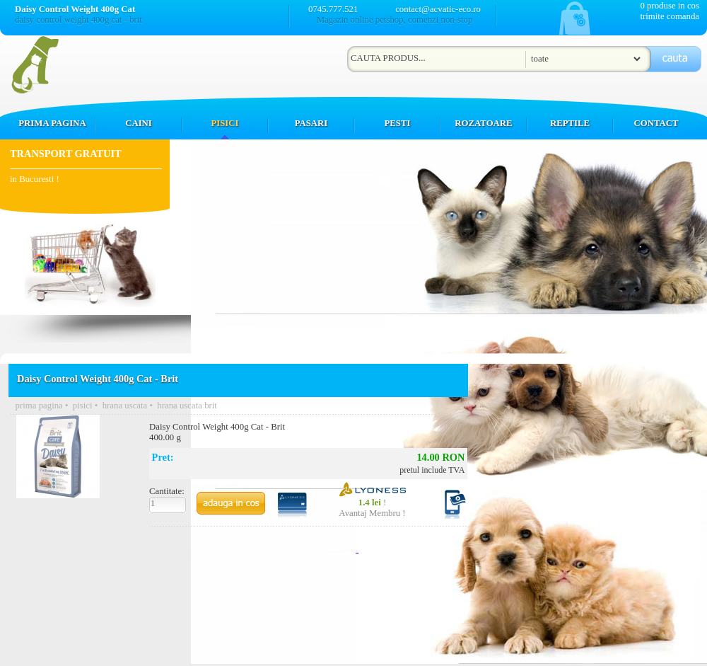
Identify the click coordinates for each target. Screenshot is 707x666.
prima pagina (39, 405)
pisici (83, 405)
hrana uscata (125, 405)
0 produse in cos (669, 6)
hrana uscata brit (187, 405)
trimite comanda (669, 16)
